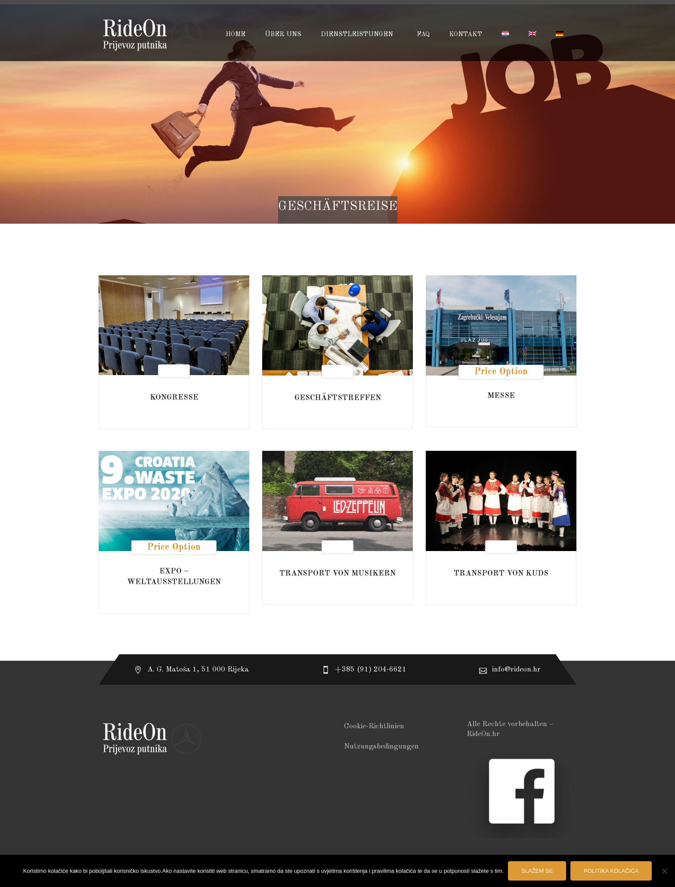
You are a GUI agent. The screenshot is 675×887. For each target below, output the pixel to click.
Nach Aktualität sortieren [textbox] (517, 249)
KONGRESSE (174, 397)
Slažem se (537, 871)
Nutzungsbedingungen (381, 746)
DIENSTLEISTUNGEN (358, 34)
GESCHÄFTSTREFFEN (337, 398)
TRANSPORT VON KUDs (501, 573)
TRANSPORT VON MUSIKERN (337, 573)
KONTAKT (465, 34)
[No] (664, 871)
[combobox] (515, 249)
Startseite (338, 218)
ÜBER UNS (283, 34)
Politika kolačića (611, 871)
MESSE (501, 396)
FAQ (423, 34)
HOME (235, 34)
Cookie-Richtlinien (374, 726)
